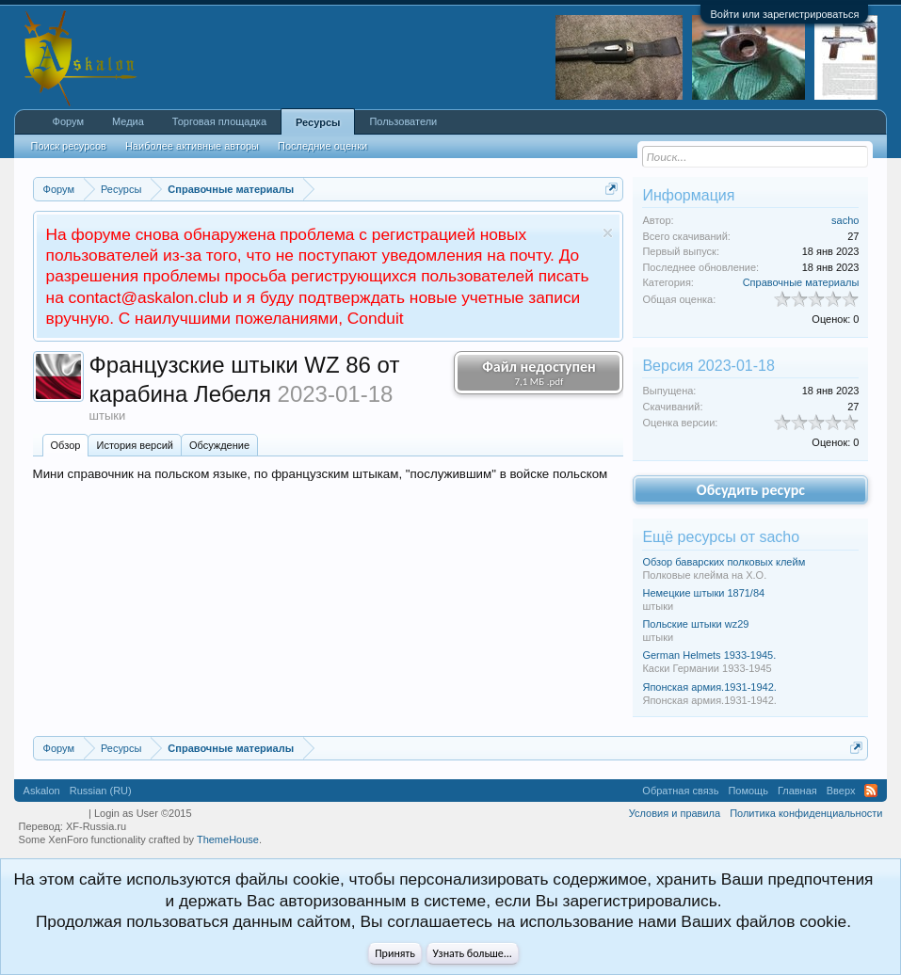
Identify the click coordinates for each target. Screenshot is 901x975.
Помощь (748, 790)
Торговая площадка (219, 121)
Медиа (128, 121)
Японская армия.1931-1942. (709, 687)
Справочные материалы (801, 282)
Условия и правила (674, 813)
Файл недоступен (538, 373)
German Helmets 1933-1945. (709, 655)
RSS (870, 790)
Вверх (841, 790)
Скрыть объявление (608, 233)
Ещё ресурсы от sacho (720, 537)
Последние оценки (322, 146)
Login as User (143, 813)
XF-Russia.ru (96, 826)
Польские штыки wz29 (695, 624)
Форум (68, 121)
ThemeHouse (228, 839)
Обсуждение (219, 445)
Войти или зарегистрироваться (784, 14)
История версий (134, 445)
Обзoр (66, 445)
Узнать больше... (472, 953)
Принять (395, 953)
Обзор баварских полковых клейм (723, 561)
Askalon (42, 790)
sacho (845, 220)
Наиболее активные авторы (192, 146)
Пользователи (403, 121)
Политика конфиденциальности (806, 813)
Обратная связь (680, 790)
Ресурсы (318, 122)
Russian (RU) (101, 790)
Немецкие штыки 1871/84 (703, 593)
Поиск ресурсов (68, 146)
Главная (797, 790)
